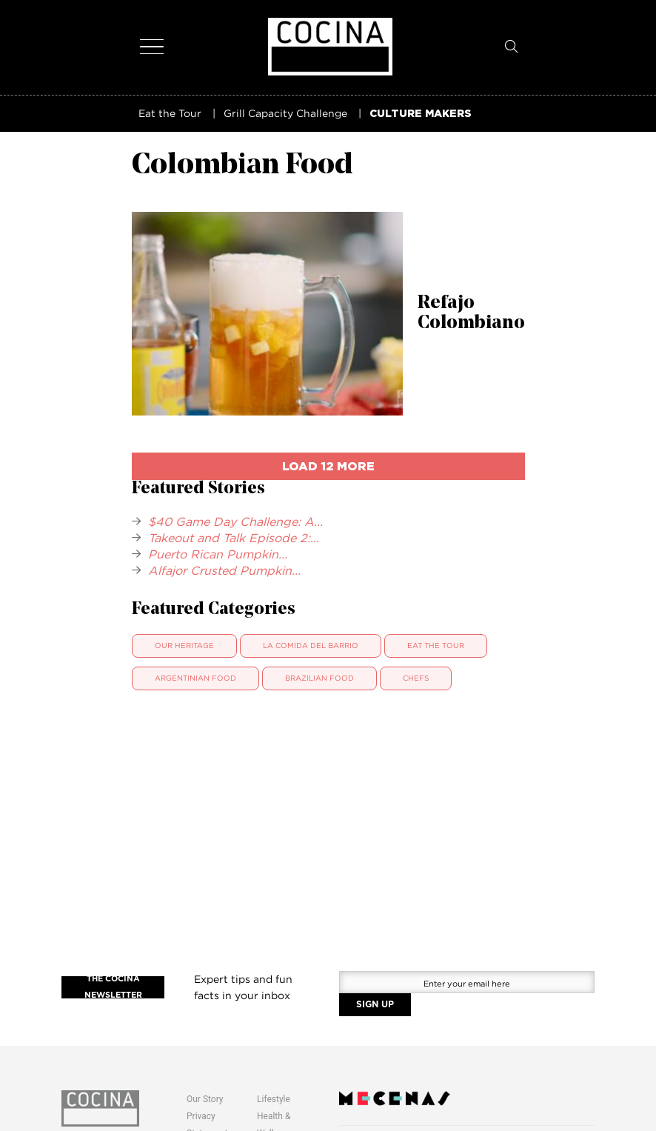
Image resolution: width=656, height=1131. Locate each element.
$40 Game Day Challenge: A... (235, 521)
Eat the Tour (169, 113)
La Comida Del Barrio (310, 645)
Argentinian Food (195, 678)
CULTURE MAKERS (420, 113)
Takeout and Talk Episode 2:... (233, 537)
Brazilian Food (319, 678)
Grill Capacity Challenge (285, 113)
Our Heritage (184, 645)
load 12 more (328, 466)
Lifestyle (273, 1099)
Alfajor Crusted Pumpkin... (224, 570)
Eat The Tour (435, 645)
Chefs (416, 678)
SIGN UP (375, 1004)
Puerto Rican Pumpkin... (217, 554)
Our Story (205, 1099)
